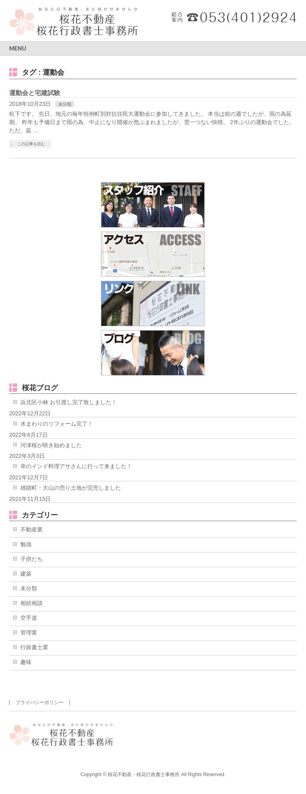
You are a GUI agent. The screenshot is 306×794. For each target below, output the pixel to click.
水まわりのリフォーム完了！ (56, 423)
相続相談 (31, 603)
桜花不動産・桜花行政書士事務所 (144, 774)
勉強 (26, 544)
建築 (26, 573)
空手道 (28, 618)
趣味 (26, 662)
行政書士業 (34, 647)
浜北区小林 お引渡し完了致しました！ (68, 402)
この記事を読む (31, 144)
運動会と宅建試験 (34, 93)
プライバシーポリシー (39, 702)
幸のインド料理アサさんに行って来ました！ (76, 466)
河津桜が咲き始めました (51, 445)
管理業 (28, 632)
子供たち (31, 559)
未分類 (64, 104)
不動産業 (31, 529)
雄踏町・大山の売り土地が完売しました (70, 488)
